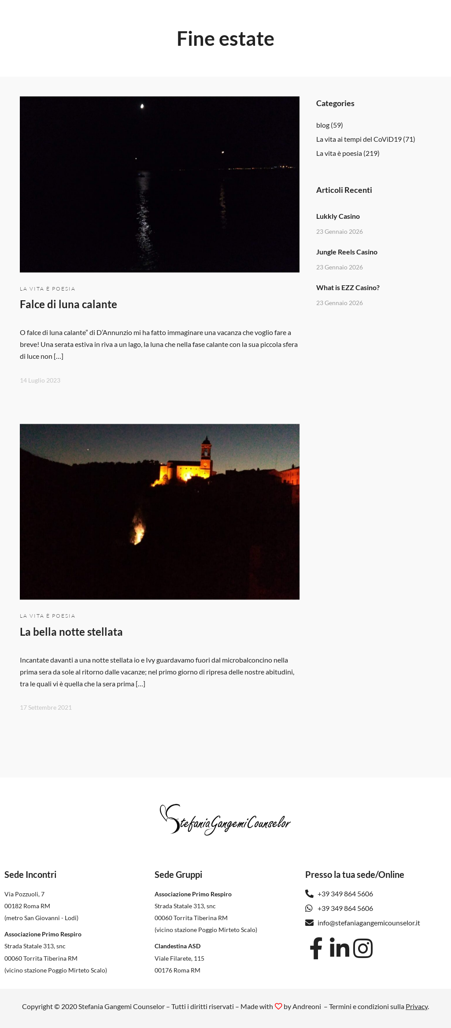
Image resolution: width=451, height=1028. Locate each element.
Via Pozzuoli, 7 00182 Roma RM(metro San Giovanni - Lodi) (41, 905)
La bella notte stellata (71, 631)
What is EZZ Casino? (348, 287)
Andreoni (306, 1006)
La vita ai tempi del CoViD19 (359, 139)
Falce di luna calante (68, 304)
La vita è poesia (48, 288)
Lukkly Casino (338, 216)
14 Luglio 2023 (40, 380)
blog (322, 125)
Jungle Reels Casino (346, 251)
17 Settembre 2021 (46, 707)
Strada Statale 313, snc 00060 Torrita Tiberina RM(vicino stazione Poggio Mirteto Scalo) (55, 957)
